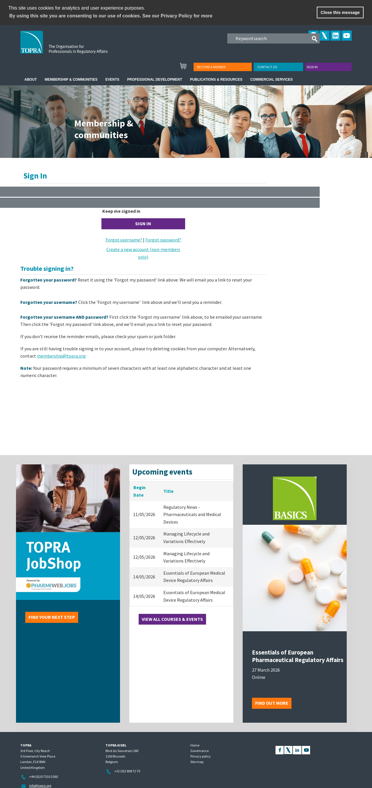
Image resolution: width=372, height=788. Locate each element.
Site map (196, 762)
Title (168, 491)
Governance (199, 751)
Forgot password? (163, 240)
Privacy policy (200, 756)
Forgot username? (123, 240)
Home (194, 745)
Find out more (271, 703)
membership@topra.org (61, 356)
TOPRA (76, 47)
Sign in (312, 67)
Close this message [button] (340, 12)
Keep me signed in (121, 211)
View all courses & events (172, 619)
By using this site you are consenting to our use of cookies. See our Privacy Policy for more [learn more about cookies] (110, 15)
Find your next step (51, 617)
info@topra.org (40, 785)
